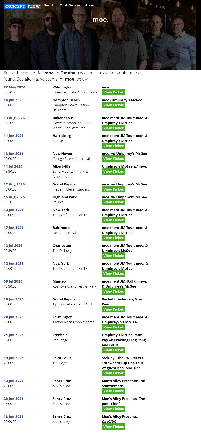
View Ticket (113, 92)
